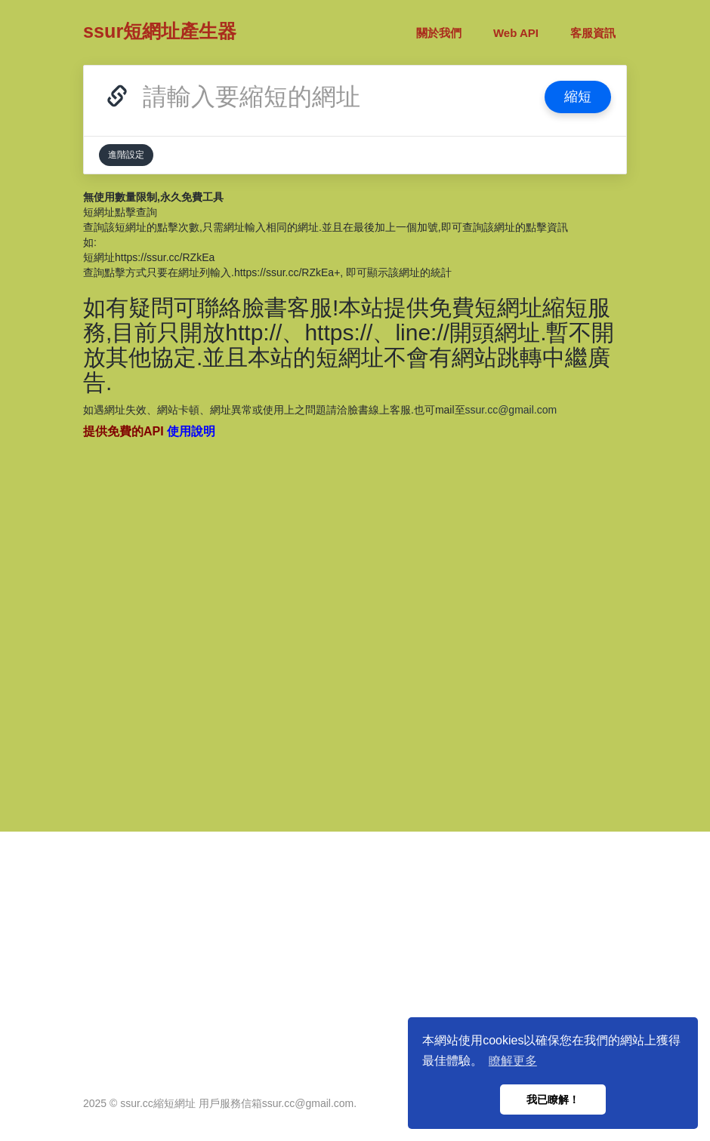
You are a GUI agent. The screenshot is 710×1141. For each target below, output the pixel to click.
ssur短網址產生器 (159, 31)
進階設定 (126, 154)
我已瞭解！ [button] (552, 1099)
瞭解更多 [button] (513, 1060)
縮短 (577, 96)
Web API (516, 32)
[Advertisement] (355, 627)
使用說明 (191, 431)
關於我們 (439, 32)
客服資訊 (593, 32)
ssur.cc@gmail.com (511, 410)
